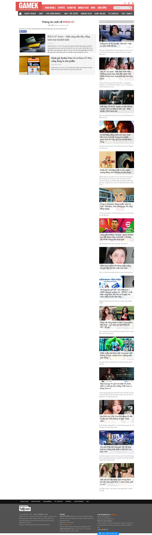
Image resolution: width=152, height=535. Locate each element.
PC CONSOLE (59, 501)
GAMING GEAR (86, 13)
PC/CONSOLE (113, 13)
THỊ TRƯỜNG (47, 501)
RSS (87, 501)
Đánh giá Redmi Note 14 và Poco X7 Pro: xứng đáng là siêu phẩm (71, 59)
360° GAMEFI (127, 13)
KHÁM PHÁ (71, 7)
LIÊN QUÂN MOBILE (53, 13)
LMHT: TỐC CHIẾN (71, 13)
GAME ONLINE (100, 13)
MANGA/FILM (83, 7)
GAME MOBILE (50, 7)
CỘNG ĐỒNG (102, 7)
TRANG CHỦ (24, 501)
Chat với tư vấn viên (108, 533)
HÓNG (93, 7)
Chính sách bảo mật (102, 529)
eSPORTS (61, 7)
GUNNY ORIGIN (30, 13)
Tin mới (103, 22)
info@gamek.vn (67, 524)
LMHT (41, 13)
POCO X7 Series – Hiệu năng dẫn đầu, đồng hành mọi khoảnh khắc (69, 38)
